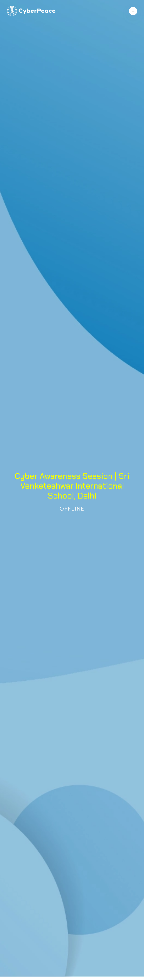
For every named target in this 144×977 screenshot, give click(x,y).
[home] (31, 11)
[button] (133, 11)
